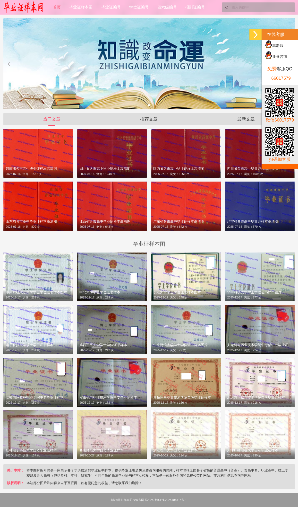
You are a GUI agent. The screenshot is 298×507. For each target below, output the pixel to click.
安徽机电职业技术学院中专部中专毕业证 (257, 345)
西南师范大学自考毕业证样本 (101, 450)
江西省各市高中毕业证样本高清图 (104, 221)
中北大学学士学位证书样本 (99, 292)
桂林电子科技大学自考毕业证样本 (31, 450)
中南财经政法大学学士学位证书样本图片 (36, 292)
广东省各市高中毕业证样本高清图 (178, 221)
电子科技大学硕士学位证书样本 (29, 345)
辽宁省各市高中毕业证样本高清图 (252, 221)
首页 (57, 7)
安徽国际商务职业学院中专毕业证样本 (35, 397)
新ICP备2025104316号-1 (170, 500)
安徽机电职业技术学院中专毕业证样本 (108, 397)
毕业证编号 (111, 7)
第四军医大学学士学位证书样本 (103, 345)
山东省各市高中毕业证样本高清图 (31, 221)
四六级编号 (167, 7)
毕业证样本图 (81, 7)
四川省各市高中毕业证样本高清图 (252, 169)
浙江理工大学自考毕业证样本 (175, 450)
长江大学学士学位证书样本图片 (177, 292)
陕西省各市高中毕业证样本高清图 (178, 169)
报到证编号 (195, 7)
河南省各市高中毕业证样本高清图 (31, 169)
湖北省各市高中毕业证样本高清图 (104, 169)
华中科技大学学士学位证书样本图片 (254, 292)
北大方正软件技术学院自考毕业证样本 (256, 397)
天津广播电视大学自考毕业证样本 (252, 450)
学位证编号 (139, 7)
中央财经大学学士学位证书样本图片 (180, 345)
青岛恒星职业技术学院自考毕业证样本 (182, 397)
